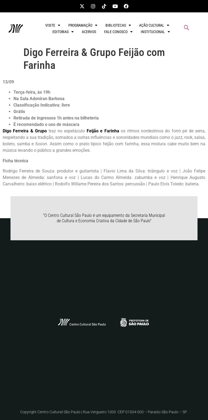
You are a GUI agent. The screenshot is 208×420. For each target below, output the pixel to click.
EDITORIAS (63, 32)
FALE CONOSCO (118, 32)
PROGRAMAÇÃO (82, 25)
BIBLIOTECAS (118, 25)
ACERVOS (89, 32)
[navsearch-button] (186, 28)
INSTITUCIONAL (155, 32)
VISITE (52, 25)
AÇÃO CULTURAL (154, 25)
